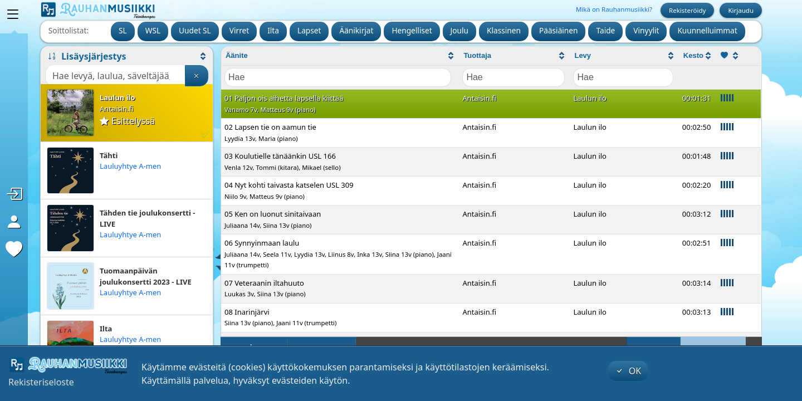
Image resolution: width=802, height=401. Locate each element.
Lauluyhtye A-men (130, 166)
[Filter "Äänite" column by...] (337, 77)
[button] (127, 56)
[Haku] (115, 75)
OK (628, 371)
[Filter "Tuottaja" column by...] (513, 77)
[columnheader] (340, 56)
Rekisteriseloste (41, 382)
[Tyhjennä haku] (196, 75)
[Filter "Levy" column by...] (623, 77)
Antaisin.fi (117, 109)
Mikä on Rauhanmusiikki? (614, 9)
